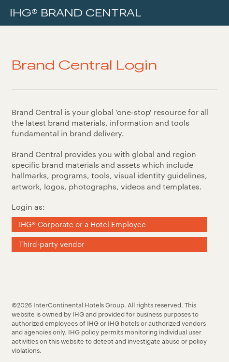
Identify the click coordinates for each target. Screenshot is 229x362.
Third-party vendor (52, 244)
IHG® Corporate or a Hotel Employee (82, 224)
